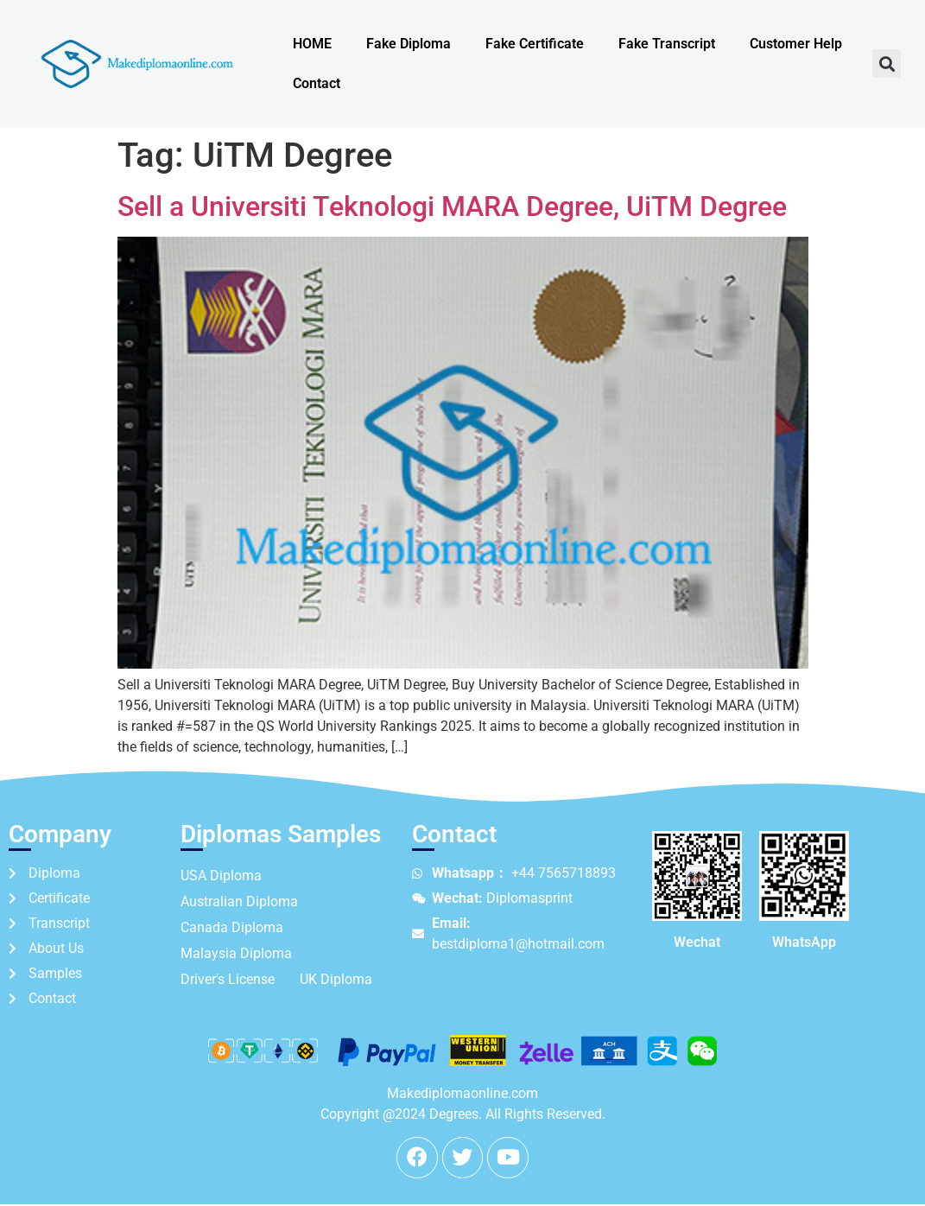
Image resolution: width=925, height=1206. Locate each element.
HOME (312, 43)
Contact (316, 83)
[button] (886, 63)
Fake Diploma (408, 43)
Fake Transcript (666, 43)
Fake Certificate (534, 43)
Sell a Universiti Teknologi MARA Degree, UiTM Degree (452, 206)
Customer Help (796, 43)
